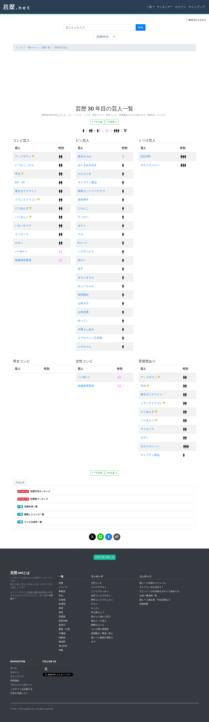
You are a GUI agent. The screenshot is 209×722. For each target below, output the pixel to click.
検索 (140, 27)
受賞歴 (62, 616)
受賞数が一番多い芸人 (102, 633)
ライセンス (22, 234)
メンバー (63, 587)
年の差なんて (97, 612)
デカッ (94, 604)
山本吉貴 (83, 312)
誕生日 (62, 625)
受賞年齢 (63, 621)
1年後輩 (111, 121)
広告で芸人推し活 (104, 557)
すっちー (83, 217)
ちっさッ (95, 608)
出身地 (62, 600)
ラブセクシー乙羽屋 (90, 337)
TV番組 (62, 633)
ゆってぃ (83, 320)
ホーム (13, 668)
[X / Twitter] (46, 669)
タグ (93, 641)
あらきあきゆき (87, 165)
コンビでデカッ (98, 587)
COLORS (146, 156)
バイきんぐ (22, 217)
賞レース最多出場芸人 (102, 637)
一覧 (149, 6)
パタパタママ (23, 225)
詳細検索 (143, 604)
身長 (61, 612)
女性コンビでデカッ (101, 595)
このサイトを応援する (21, 689)
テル (80, 234)
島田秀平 (83, 199)
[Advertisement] (104, 77)
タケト (82, 225)
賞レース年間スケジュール (152, 583)
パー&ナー (21, 251)
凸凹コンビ (96, 583)
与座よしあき (86, 329)
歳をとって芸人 (98, 621)
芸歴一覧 (45, 47)
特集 (61, 650)
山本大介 (83, 303)
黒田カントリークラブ (91, 191)
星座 (61, 608)
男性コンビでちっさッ (102, 600)
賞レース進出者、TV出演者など (155, 600)
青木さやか (84, 156)
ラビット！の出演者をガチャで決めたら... (160, 591)
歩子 (80, 268)
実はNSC (63, 646)
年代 (61, 595)
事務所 (62, 591)
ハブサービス (86, 251)
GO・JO (20, 182)
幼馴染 (62, 637)
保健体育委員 (23, 260)
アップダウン (23, 156)
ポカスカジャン (150, 165)
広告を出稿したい (19, 693)
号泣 (18, 173)
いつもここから (24, 165)
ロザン (19, 242)
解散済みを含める (196, 19)
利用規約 (14, 680)
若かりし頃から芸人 (101, 616)
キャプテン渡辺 (87, 182)
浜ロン (82, 260)
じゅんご (83, 208)
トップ (19, 47)
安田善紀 (83, 294)
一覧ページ (31, 47)
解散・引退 (64, 629)
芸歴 (61, 583)
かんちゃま (84, 173)
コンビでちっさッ (100, 591)
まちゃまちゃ (86, 277)
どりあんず (22, 208)
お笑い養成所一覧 (148, 595)
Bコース (83, 242)
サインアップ (197, 6)
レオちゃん (84, 346)
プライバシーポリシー (21, 685)
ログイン (180, 6)
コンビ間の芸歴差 (100, 629)
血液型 (62, 604)
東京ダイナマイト (26, 191)
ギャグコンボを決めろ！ (151, 587)
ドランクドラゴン (26, 199)
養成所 (62, 641)
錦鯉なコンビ (97, 625)
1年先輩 (97, 121)
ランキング (163, 6)
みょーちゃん (86, 286)
